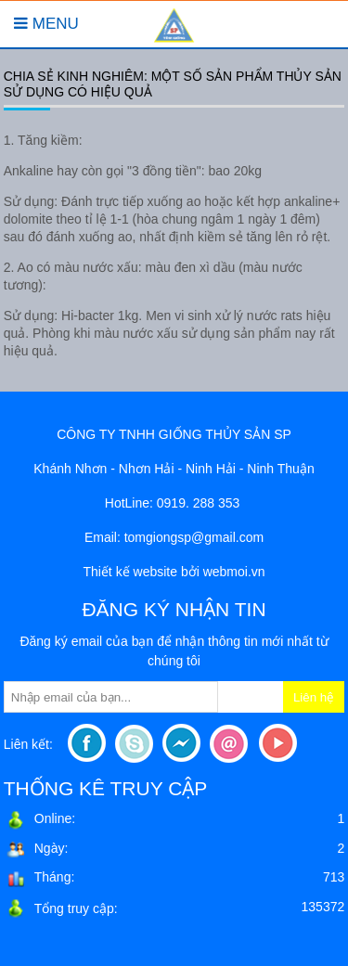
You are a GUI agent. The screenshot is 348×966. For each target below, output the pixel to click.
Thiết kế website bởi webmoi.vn (173, 571)
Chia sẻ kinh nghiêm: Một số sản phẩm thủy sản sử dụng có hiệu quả (173, 84)
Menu (46, 23)
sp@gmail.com (220, 537)
